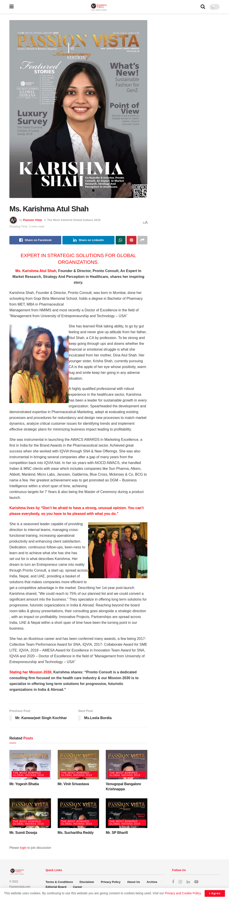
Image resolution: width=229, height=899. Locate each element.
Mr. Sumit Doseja (23, 832)
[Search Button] (203, 6)
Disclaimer (87, 882)
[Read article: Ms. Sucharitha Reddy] (78, 813)
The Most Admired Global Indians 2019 (74, 220)
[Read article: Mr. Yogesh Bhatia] (30, 765)
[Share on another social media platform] (142, 240)
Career (77, 887)
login (23, 847)
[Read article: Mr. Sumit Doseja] (30, 813)
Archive (151, 882)
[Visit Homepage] (107, 7)
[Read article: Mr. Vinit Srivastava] (78, 765)
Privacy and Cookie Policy (183, 893)
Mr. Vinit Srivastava (73, 784)
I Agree (215, 893)
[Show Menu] (11, 6)
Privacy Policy (111, 882)
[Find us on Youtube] (196, 881)
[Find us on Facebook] (173, 881)
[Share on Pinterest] (131, 240)
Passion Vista (32, 220)
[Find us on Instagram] (180, 881)
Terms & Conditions (59, 882)
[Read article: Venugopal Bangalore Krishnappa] (126, 765)
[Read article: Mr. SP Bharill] (126, 813)
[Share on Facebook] (35, 240)
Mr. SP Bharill (117, 832)
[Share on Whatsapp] (120, 240)
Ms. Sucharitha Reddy (76, 832)
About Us (133, 882)
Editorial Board (56, 887)
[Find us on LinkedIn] (188, 881)
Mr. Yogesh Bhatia (24, 784)
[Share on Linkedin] (88, 240)
